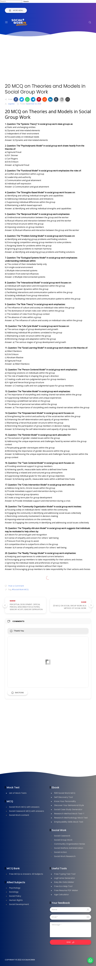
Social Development (19, 904)
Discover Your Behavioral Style (69, 805)
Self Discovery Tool (63, 797)
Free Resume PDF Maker (66, 890)
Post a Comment (16, 586)
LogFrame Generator (64, 878)
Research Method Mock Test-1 (69, 813)
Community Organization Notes (69, 843)
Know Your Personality (65, 801)
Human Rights (16, 900)
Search (26, 1)
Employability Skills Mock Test (68, 821)
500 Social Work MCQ (64, 793)
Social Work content (19, 815)
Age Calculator (61, 894)
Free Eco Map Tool (63, 886)
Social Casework (62, 835)
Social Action (60, 852)
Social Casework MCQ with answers (26, 811)
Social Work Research (65, 856)
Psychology (14, 887)
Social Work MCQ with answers (24, 807)
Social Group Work (63, 839)
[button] (16, 99)
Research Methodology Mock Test (71, 817)
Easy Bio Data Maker (64, 882)
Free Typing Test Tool (64, 874)
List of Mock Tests (17, 793)
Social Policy (15, 896)
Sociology (13, 891)
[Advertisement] (48, 60)
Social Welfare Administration (68, 848)
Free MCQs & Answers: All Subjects (26, 874)
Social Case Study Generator (68, 809)
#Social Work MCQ (20, 589)
